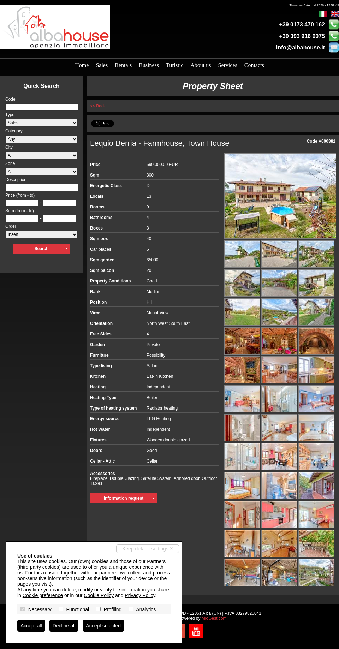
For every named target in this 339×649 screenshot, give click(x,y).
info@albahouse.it (300, 47)
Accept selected (103, 626)
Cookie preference (43, 595)
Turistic (174, 65)
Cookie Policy (99, 595)
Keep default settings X (147, 549)
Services (227, 65)
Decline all (64, 626)
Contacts (254, 65)
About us (200, 65)
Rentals (123, 65)
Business (149, 65)
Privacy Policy (140, 595)
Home (82, 65)
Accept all (31, 626)
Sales (102, 65)
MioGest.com (214, 618)
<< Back (98, 105)
